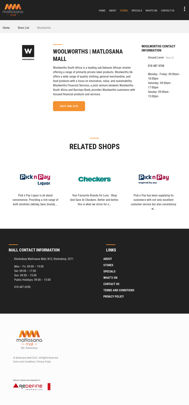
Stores (124, 10)
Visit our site (69, 106)
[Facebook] (133, 105)
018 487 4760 (156, 66)
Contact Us (167, 10)
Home (102, 10)
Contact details (182, 9)
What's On (151, 10)
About (112, 10)
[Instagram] (22, 370)
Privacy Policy (113, 296)
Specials (137, 10)
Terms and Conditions (118, 290)
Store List (23, 28)
